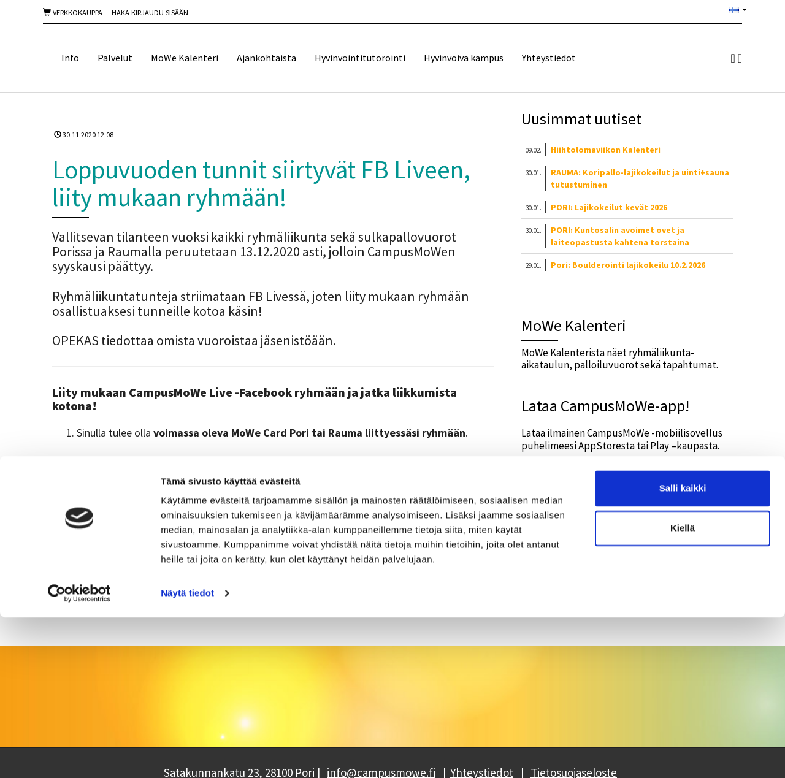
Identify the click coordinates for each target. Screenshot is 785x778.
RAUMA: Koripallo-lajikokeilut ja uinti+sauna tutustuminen (640, 178)
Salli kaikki (682, 649)
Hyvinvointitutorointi (360, 57)
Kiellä (682, 689)
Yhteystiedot (549, 57)
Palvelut (115, 57)
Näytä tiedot (187, 754)
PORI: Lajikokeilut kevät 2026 (609, 207)
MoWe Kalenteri (184, 57)
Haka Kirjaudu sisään (150, 12)
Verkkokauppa (72, 12)
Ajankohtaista (266, 57)
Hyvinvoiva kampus (464, 57)
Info (70, 57)
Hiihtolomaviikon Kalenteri (606, 149)
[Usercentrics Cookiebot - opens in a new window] (79, 754)
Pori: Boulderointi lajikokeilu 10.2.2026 (628, 264)
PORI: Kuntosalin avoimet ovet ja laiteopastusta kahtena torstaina (620, 236)
